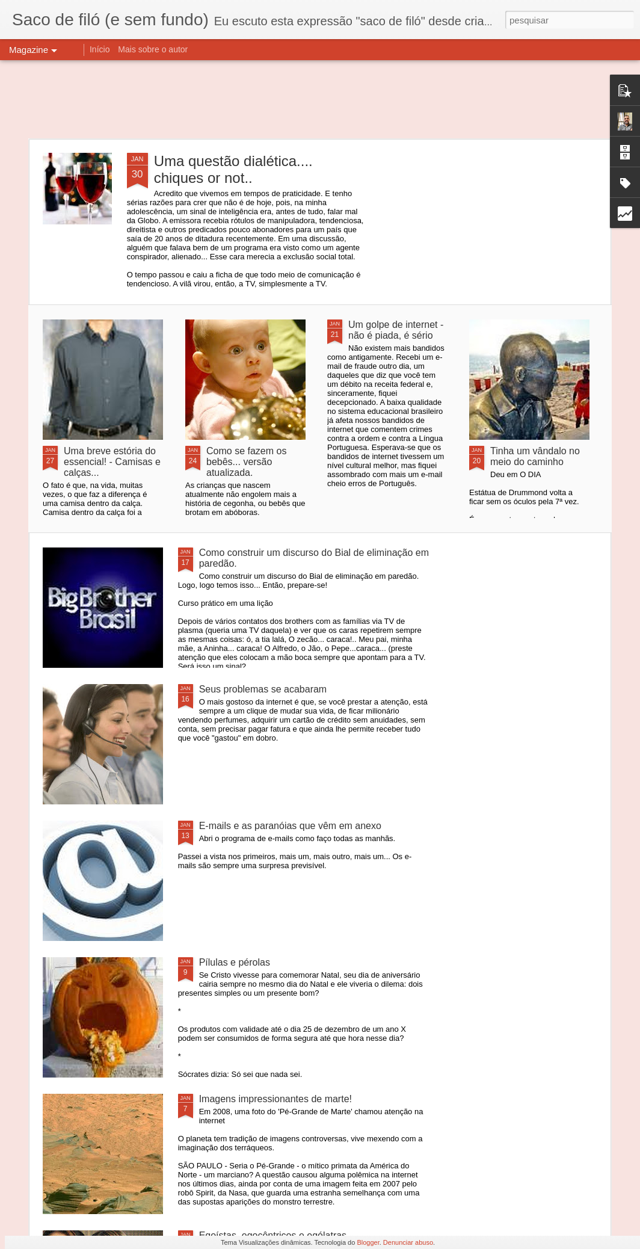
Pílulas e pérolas (234, 962)
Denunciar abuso (408, 1242)
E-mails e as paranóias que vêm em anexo (290, 826)
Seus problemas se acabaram (263, 689)
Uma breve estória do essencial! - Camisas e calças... (112, 462)
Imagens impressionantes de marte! (275, 1099)
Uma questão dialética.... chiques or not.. (233, 169)
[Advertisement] (320, 99)
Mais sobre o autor (153, 49)
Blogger (368, 1242)
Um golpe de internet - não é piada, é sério (395, 330)
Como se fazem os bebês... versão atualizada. (246, 462)
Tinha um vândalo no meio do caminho (535, 456)
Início (99, 49)
